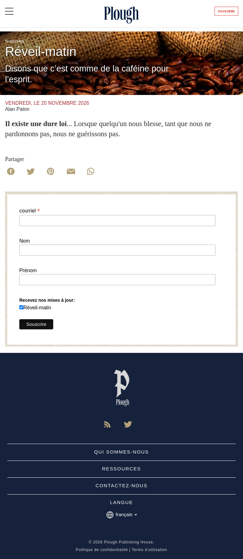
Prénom (28, 270)
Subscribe (14, 41)
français (121, 515)
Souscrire (226, 11)
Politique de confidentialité (102, 550)
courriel (29, 210)
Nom (24, 241)
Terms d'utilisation (149, 550)
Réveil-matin (37, 307)
